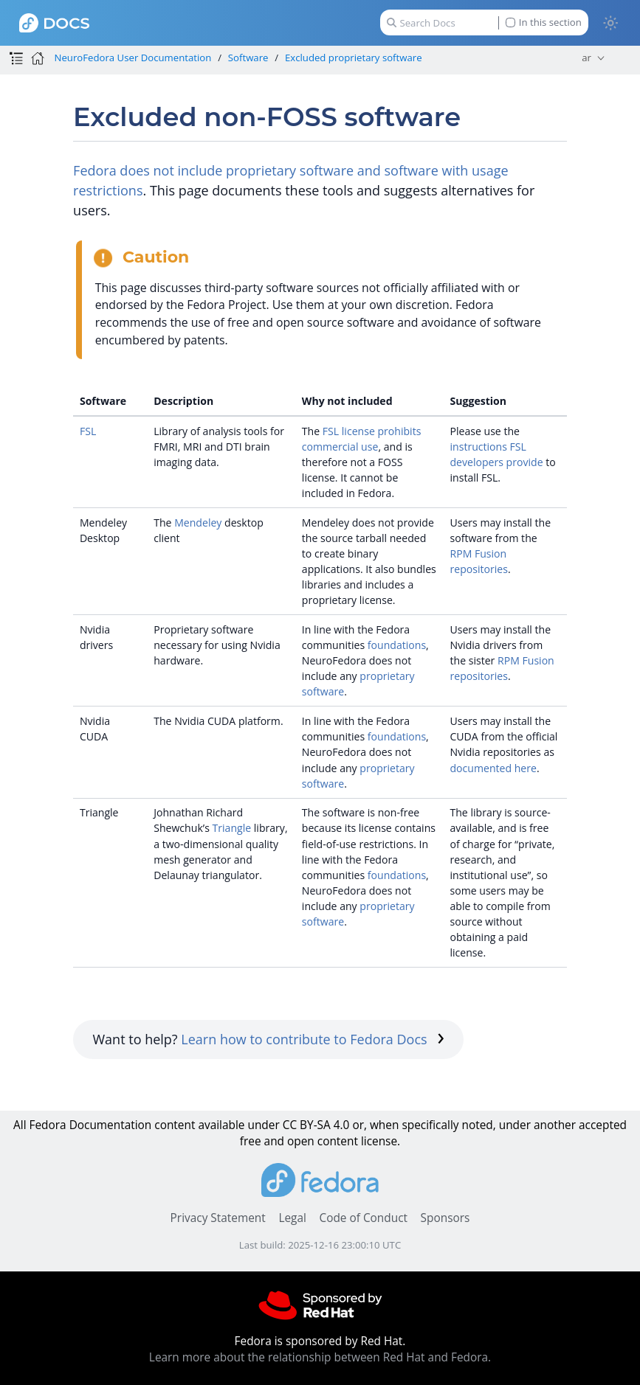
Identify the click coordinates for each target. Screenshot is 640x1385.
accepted (603, 1125)
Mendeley (197, 523)
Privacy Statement (218, 1218)
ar (586, 57)
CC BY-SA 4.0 (316, 1125)
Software (248, 57)
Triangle (232, 828)
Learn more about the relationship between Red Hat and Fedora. (320, 1357)
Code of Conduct (363, 1218)
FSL (88, 431)
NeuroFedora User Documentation (132, 57)
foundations (397, 645)
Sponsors (445, 1218)
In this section (544, 22)
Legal (292, 1218)
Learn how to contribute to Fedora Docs (312, 1039)
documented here (493, 768)
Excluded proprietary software (353, 57)
